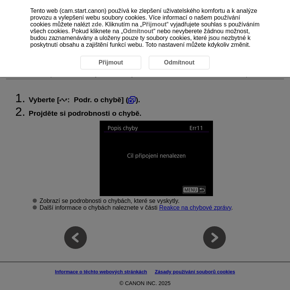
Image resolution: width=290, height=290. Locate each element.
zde (97, 24)
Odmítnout (138, 31)
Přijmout (154, 24)
